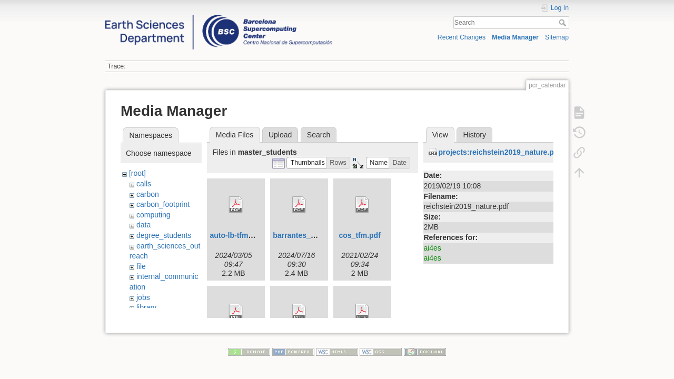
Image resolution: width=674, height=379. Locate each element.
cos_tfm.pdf (360, 235)
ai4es (432, 248)
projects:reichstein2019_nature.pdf (499, 152)
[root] (137, 173)
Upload (280, 135)
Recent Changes (461, 37)
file (141, 266)
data (143, 225)
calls (143, 183)
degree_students (163, 235)
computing (153, 215)
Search (564, 22)
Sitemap (557, 37)
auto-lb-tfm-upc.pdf (243, 235)
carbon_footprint (163, 204)
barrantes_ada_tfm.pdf (312, 235)
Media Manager (515, 37)
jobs (143, 297)
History (474, 135)
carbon (147, 194)
